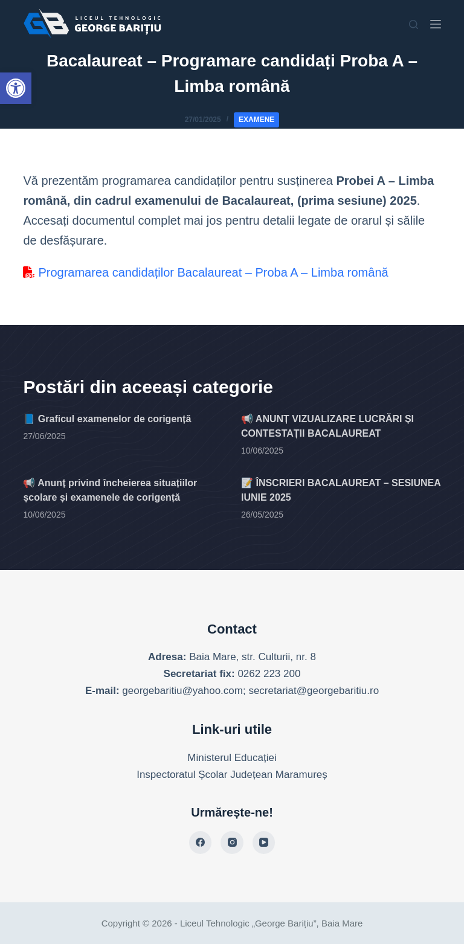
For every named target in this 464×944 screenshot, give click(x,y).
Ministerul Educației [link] (231, 757)
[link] (15, 88)
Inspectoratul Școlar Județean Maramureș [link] (232, 774)
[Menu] (435, 24)
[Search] (413, 24)
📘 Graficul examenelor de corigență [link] (107, 419)
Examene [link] (256, 119)
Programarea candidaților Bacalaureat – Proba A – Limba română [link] (205, 272)
